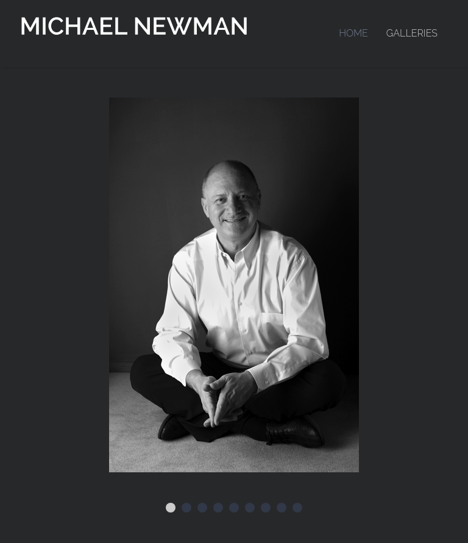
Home (353, 33)
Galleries (412, 33)
